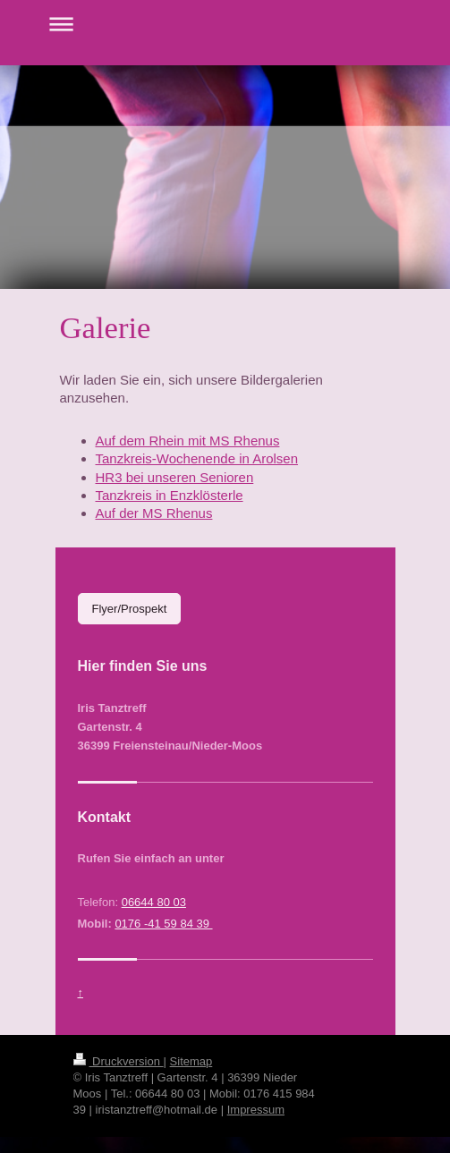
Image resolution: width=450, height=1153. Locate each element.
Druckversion (118, 1061)
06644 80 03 (154, 902)
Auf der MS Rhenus (154, 513)
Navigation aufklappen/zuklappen (225, 23)
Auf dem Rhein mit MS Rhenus (188, 440)
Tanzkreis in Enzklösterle (169, 495)
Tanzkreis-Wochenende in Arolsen (197, 458)
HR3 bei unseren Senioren (175, 477)
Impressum (255, 1109)
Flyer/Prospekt (129, 608)
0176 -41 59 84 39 (163, 923)
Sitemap (191, 1061)
